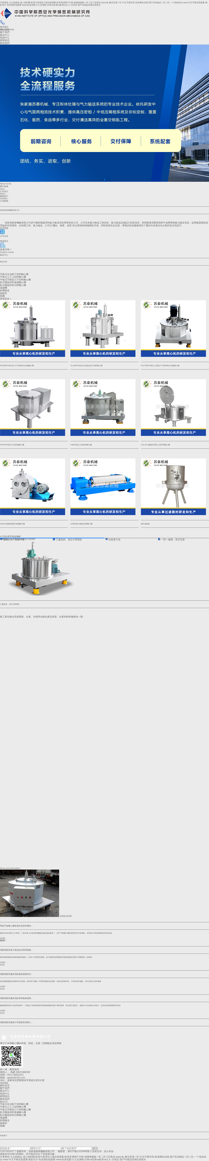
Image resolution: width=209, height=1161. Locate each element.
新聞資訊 (4, 40)
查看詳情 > (6, 249)
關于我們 (4, 32)
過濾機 (3, 288)
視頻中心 (4, 37)
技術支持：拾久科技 (103, 1151)
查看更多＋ (6, 299)
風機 (2, 296)
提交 (95, 1148)
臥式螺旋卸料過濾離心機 (13, 282)
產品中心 (4, 35)
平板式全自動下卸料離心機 (14, 274)
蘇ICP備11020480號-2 (79, 1151)
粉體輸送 (4, 290)
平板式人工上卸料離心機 (13, 277)
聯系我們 (4, 43)
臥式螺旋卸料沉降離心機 (13, 285)
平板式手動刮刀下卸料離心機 (15, 279)
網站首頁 (4, 29)
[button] (102, 179)
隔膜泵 (3, 293)
